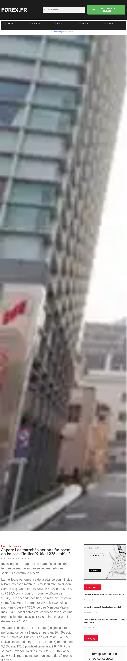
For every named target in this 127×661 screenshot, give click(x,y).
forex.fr (14, 10)
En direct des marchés (12, 546)
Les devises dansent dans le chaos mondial (102, 606)
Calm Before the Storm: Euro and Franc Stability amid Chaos (104, 621)
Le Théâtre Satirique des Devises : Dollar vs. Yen (104, 594)
